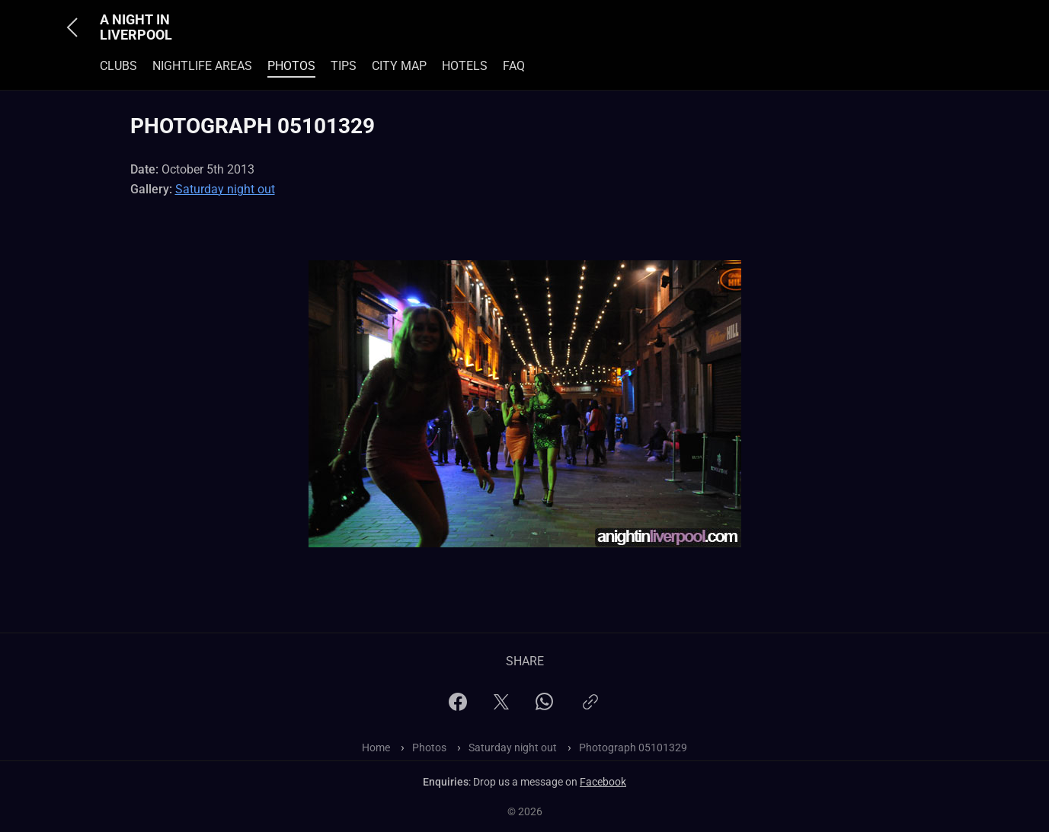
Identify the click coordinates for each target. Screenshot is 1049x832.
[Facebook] (458, 707)
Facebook (603, 782)
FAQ (514, 66)
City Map (399, 66)
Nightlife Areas (202, 66)
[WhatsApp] (544, 706)
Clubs (118, 66)
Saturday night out (225, 189)
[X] (501, 707)
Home (376, 747)
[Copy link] (590, 708)
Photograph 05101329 (633, 747)
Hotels (465, 66)
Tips (344, 66)
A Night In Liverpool (136, 27)
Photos (291, 66)
